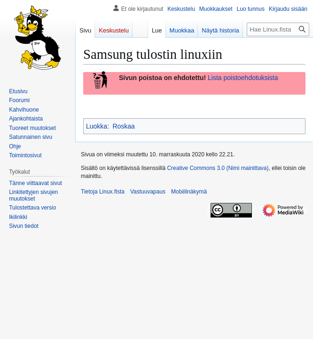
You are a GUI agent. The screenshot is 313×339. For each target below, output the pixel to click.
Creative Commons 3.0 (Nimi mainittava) (217, 168)
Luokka (96, 126)
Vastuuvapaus (147, 191)
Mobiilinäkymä (189, 191)
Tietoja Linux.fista (103, 191)
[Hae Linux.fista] (278, 29)
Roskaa (123, 126)
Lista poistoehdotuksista (243, 77)
